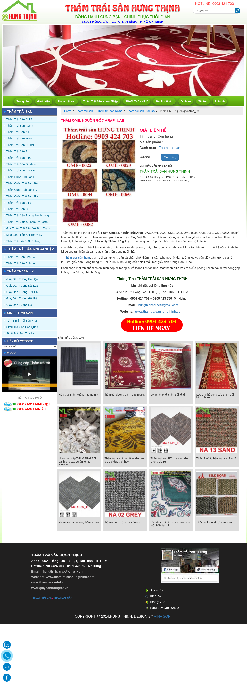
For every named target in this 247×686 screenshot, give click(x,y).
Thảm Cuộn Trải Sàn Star (22, 183)
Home (67, 111)
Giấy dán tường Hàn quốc (23, 279)
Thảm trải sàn (66, 101)
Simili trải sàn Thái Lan (21, 333)
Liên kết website (20, 341)
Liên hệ (220, 101)
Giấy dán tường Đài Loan (22, 285)
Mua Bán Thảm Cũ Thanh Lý (24, 234)
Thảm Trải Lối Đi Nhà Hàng (23, 241)
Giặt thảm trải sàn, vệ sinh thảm (28, 228)
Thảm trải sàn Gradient (21, 164)
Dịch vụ (186, 101)
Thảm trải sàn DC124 (20, 144)
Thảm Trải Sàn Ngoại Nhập (100, 101)
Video (11, 352)
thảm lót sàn (63, 597)
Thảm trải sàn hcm (77, 257)
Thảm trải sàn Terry (19, 138)
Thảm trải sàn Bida (18, 202)
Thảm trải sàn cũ (17, 209)
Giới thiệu (43, 101)
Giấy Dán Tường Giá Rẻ (21, 298)
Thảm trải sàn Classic (20, 170)
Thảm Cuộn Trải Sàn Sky (22, 196)
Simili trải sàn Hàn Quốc (22, 327)
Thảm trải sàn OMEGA (141, 111)
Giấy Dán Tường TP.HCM (22, 292)
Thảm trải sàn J (16, 151)
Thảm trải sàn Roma (19, 125)
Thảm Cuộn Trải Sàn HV (21, 189)
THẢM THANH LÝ (137, 101)
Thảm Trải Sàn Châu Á (20, 263)
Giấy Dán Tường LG (19, 304)
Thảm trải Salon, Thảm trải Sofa (27, 221)
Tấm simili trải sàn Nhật (21, 320)
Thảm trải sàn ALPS (19, 119)
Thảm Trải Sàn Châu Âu (21, 257)
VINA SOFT (163, 616)
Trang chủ (23, 101)
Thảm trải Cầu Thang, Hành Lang (27, 215)
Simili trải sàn (164, 101)
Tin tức (202, 101)
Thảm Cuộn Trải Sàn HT (21, 177)
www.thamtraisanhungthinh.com (159, 311)
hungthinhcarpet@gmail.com (158, 305)
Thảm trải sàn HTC (18, 157)
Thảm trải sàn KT (17, 132)
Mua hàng (170, 157)
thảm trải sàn (42, 597)
